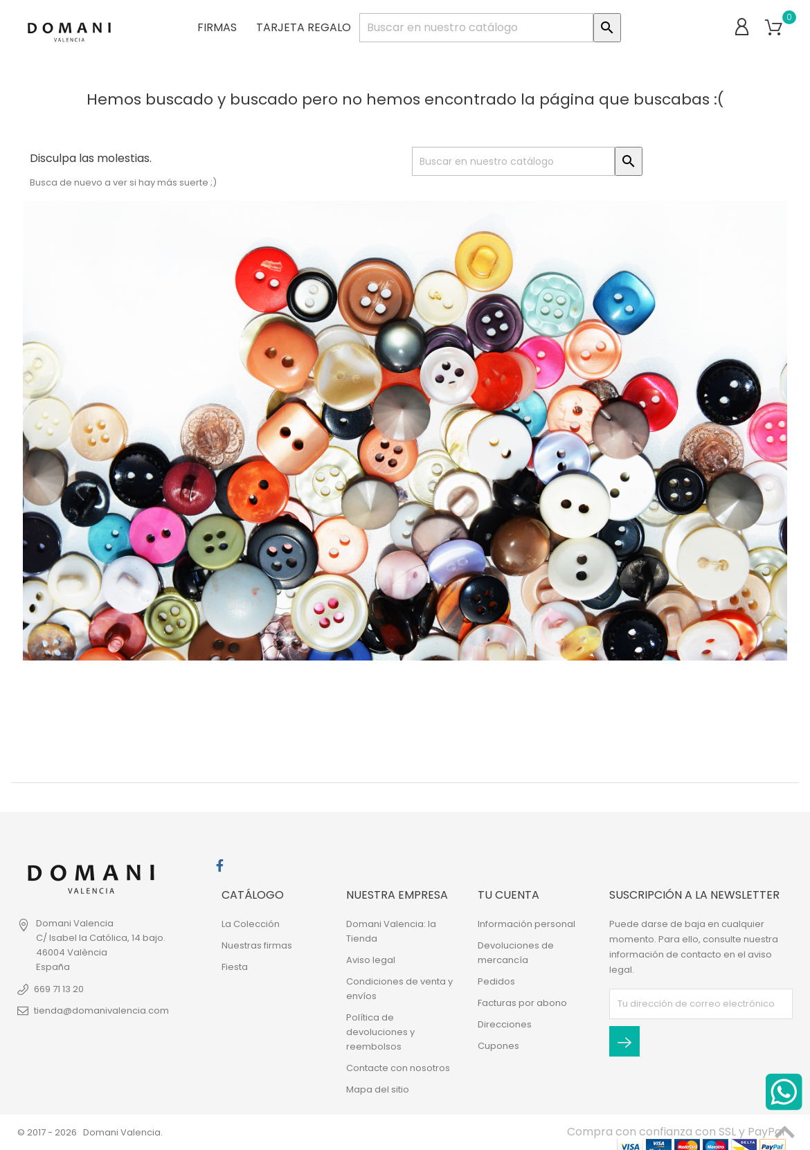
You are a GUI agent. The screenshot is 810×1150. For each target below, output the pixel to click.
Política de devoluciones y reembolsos (380, 1032)
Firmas (217, 27)
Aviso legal (370, 960)
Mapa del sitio (377, 1089)
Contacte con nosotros (398, 1068)
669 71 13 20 (59, 989)
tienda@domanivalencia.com (101, 1010)
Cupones (498, 1045)
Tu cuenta (508, 895)
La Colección (251, 924)
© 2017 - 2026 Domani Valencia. (90, 1132)
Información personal (526, 924)
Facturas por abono (522, 1002)
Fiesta (235, 966)
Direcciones (505, 1024)
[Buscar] (476, 27)
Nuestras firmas (257, 945)
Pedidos (496, 981)
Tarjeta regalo (303, 27)
